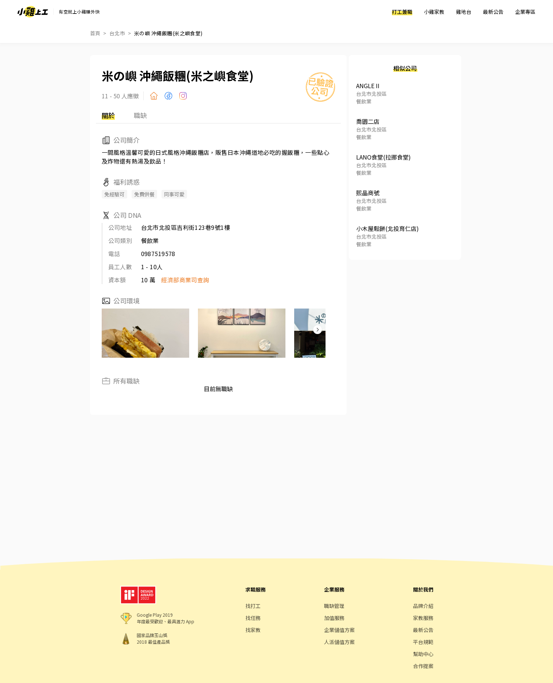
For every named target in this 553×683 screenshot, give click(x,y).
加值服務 (334, 617)
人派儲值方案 (339, 641)
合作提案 (423, 666)
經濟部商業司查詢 (185, 279)
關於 (108, 115)
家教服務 (423, 617)
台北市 (117, 33)
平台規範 (423, 641)
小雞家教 (434, 11)
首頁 (95, 33)
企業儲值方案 (339, 629)
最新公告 (493, 11)
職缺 (140, 115)
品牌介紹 (423, 605)
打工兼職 (402, 11)
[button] (317, 329)
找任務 (253, 617)
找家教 (253, 629)
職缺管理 (334, 605)
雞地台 (463, 11)
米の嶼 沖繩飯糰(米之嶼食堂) (168, 33)
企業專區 (525, 11)
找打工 (253, 605)
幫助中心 (423, 654)
